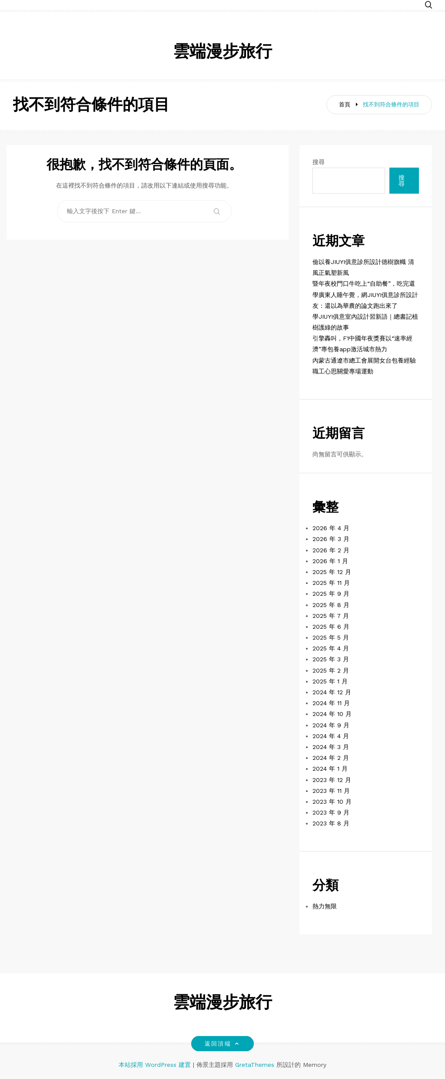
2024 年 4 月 (330, 736)
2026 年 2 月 (330, 550)
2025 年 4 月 (330, 648)
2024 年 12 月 (331, 692)
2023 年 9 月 (330, 812)
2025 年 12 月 (331, 571)
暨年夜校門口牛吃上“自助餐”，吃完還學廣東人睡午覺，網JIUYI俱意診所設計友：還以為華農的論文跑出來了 (365, 294)
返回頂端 (222, 1043)
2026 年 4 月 (330, 528)
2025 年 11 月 (331, 582)
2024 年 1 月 (330, 768)
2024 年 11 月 (331, 703)
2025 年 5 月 (330, 637)
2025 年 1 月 (330, 681)
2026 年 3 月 (330, 538)
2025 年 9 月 (330, 593)
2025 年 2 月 (330, 670)
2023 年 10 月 (332, 801)
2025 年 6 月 (330, 626)
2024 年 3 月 (330, 746)
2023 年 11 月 (331, 790)
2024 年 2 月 (330, 757)
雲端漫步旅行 (222, 52)
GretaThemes (254, 1064)
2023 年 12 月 (331, 779)
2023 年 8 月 (330, 823)
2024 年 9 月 (330, 725)
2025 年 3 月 (330, 659)
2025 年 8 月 (330, 604)
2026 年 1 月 (330, 561)
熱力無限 (324, 906)
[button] (428, 5)
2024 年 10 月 (332, 713)
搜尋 (318, 161)
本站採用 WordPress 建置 (156, 1064)
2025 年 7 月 (330, 615)
